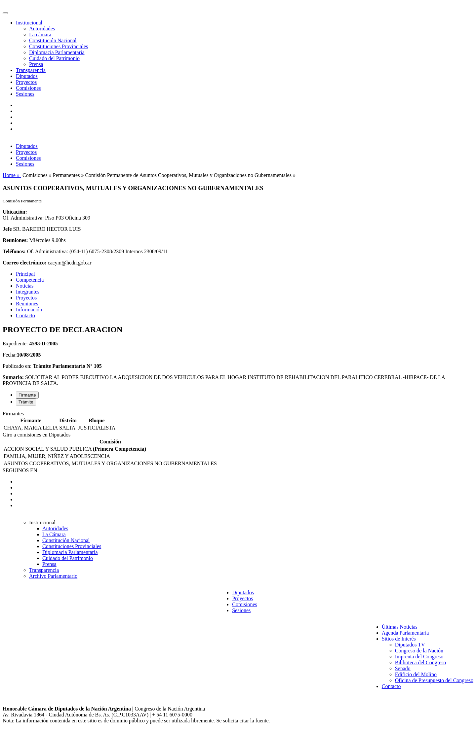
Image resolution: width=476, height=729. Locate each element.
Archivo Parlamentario (53, 576)
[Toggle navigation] (5, 13)
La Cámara (54, 534)
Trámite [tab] (26, 401)
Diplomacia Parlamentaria (56, 52)
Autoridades (42, 28)
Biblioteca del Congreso (420, 662)
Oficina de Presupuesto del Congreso (434, 680)
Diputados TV (410, 644)
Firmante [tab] (27, 395)
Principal (25, 274)
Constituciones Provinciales (58, 46)
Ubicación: (15, 212)
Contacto (25, 315)
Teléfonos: (14, 251)
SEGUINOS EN (20, 470)
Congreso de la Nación (419, 650)
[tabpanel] (238, 421)
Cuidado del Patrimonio (54, 58)
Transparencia (31, 70)
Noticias (24, 286)
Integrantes (27, 292)
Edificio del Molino (416, 674)
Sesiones (25, 94)
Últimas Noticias (399, 627)
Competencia (30, 280)
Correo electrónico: (25, 262)
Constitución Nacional (53, 40)
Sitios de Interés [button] (399, 639)
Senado (403, 668)
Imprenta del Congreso (419, 656)
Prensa (36, 64)
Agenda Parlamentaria (405, 633)
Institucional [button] (29, 22)
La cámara (40, 34)
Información (29, 309)
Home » (12, 175)
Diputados (27, 76)
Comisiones (28, 88)
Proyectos (26, 82)
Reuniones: (15, 240)
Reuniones (27, 303)
